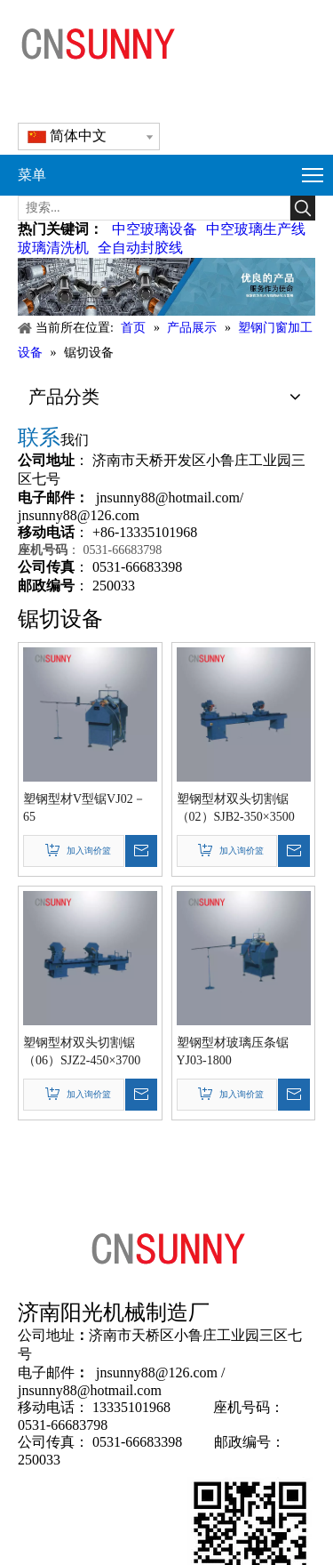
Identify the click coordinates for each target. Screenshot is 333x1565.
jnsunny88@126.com (78, 515)
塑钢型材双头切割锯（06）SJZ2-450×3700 (81, 1051)
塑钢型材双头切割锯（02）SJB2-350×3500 (236, 807)
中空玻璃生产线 (255, 229)
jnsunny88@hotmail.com (168, 497)
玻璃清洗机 (53, 247)
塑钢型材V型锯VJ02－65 (84, 807)
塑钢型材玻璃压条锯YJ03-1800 (233, 1051)
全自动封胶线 (140, 247)
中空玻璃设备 (154, 229)
